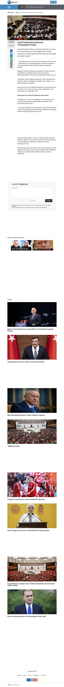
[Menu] (51, 2)
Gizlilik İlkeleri (36, 675)
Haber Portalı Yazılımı (14, 684)
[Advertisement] (37, 125)
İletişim (29, 675)
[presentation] (12, 7)
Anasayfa (19, 675)
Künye (24, 675)
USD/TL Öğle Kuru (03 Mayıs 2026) (34, 7)
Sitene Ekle (43, 675)
